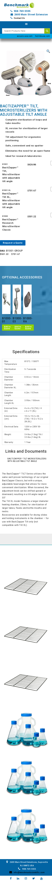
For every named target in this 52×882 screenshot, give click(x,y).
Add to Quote (7, 328)
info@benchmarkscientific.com (27, 872)
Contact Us (19, 18)
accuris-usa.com (25, 36)
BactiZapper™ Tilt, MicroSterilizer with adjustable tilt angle (11, 174)
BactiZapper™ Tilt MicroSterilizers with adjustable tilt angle (27, 460)
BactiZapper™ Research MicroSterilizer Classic (11, 224)
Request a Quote (13, 242)
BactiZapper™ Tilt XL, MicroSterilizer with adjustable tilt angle (11, 200)
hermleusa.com (42, 36)
